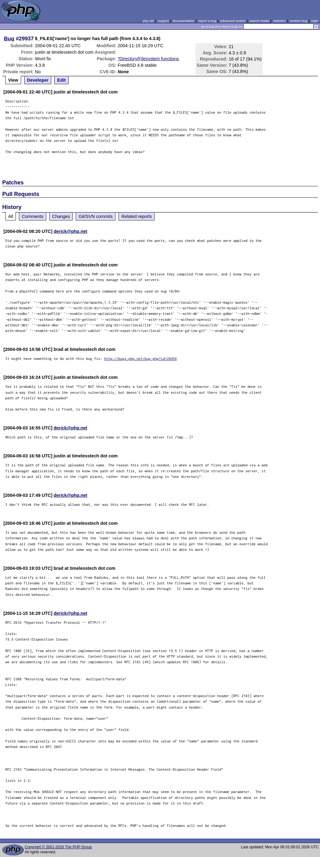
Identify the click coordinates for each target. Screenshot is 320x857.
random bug (299, 21)
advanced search (233, 21)
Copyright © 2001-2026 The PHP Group (58, 847)
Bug (9, 38)
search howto (259, 21)
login (314, 21)
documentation (184, 21)
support (163, 21)
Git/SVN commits (96, 216)
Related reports (136, 216)
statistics (279, 21)
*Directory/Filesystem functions (148, 58)
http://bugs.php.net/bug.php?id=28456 (140, 358)
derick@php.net (70, 231)
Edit (61, 80)
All (10, 216)
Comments (32, 216)
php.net (148, 21)
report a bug (207, 21)
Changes (61, 216)
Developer (38, 80)
